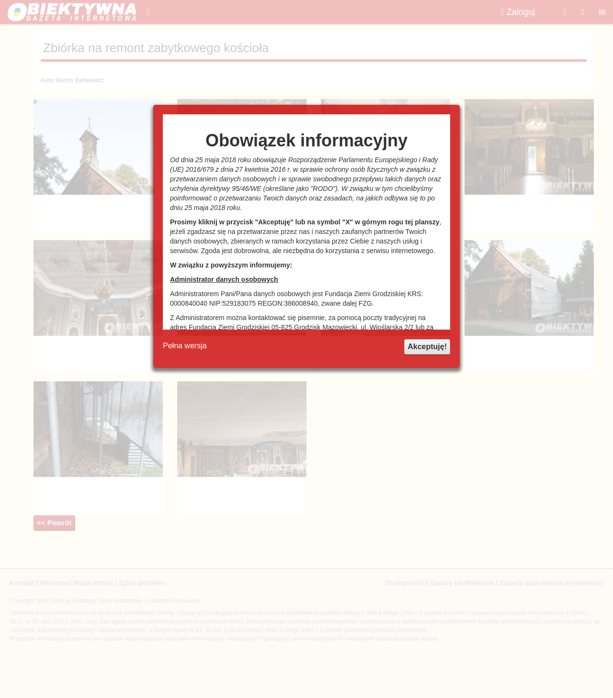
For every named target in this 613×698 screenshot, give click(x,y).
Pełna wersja (185, 346)
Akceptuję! (427, 347)
